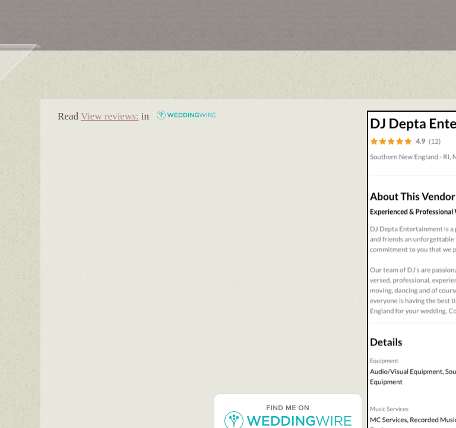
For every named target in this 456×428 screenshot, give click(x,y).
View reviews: (110, 116)
